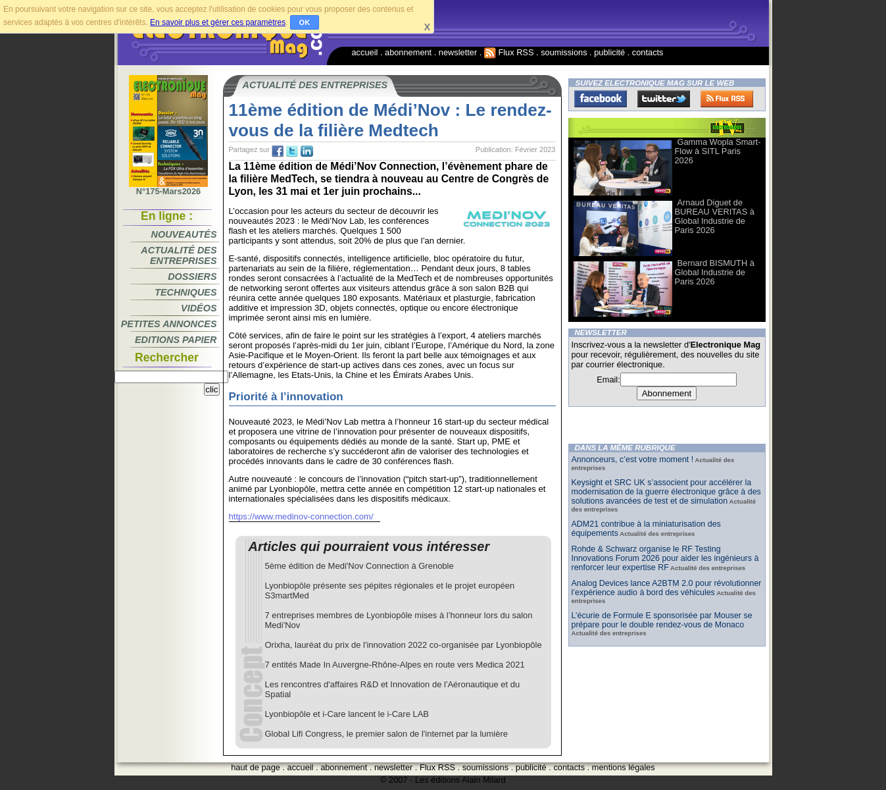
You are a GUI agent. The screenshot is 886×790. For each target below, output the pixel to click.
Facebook (600, 98)
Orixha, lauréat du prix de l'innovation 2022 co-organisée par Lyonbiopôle (403, 645)
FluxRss (727, 98)
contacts (648, 52)
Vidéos (198, 308)
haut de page (255, 767)
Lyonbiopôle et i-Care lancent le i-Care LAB (347, 714)
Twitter (663, 98)
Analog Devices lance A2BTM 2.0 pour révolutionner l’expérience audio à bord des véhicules (667, 588)
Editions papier (175, 339)
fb (277, 151)
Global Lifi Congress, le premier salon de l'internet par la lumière (386, 734)
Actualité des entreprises (178, 255)
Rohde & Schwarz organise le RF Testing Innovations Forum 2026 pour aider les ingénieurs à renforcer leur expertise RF (665, 558)
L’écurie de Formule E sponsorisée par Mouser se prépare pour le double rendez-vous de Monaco (662, 620)
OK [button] (304, 22)
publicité (609, 52)
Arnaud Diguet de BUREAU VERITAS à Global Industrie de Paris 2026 (714, 216)
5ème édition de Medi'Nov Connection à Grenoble (359, 566)
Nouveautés (184, 234)
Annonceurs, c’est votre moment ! (633, 459)
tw (292, 151)
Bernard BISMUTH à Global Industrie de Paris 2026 (714, 272)
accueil (365, 52)
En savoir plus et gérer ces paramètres (217, 22)
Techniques (185, 292)
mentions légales (623, 767)
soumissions (564, 52)
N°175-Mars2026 (168, 187)
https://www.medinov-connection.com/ (301, 516)
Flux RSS (509, 52)
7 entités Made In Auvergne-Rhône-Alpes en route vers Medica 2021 (395, 665)
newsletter (458, 52)
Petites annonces (169, 324)
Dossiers (192, 276)
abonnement (408, 52)
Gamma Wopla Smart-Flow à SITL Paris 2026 (718, 151)
